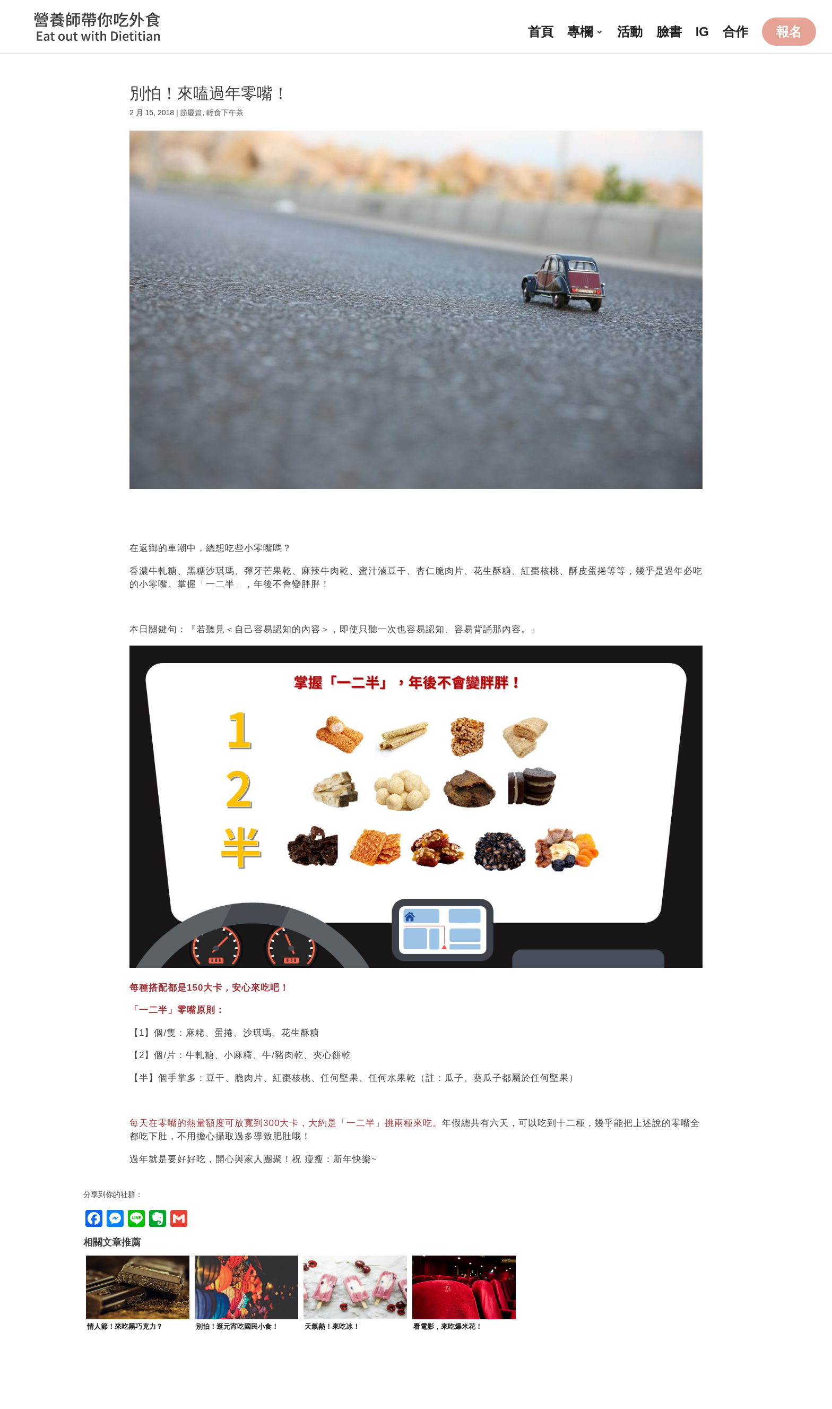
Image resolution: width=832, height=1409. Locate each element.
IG (702, 33)
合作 (735, 33)
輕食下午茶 (225, 112)
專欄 (580, 33)
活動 (630, 33)
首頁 (540, 33)
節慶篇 (191, 112)
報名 (789, 31)
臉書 (669, 33)
